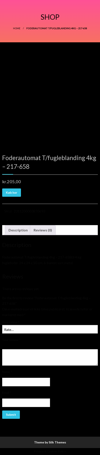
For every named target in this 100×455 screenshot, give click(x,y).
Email (6, 392)
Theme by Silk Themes (50, 442)
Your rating (10, 322)
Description (18, 230)
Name (7, 372)
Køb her (11, 192)
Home (16, 28)
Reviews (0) (43, 230)
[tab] (18, 230)
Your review (11, 340)
